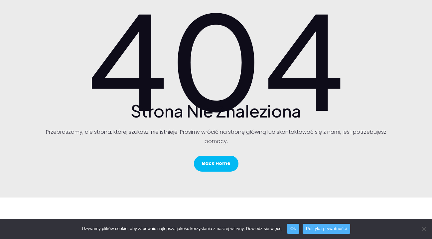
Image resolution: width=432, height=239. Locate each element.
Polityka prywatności (326, 228)
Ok (293, 228)
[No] (423, 228)
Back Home (216, 163)
